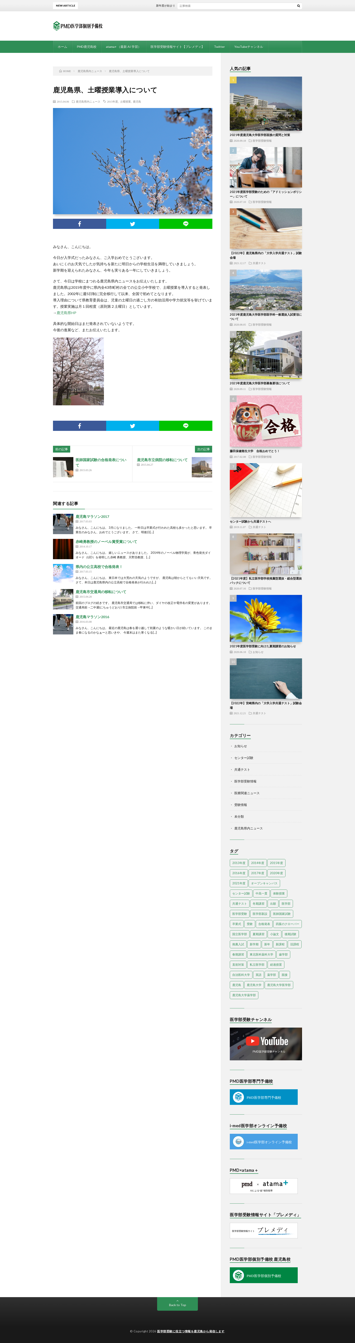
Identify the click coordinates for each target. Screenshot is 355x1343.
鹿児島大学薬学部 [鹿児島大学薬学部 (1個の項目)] (244, 995)
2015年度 (112, 101)
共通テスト (259, 263)
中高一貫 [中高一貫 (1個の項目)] (261, 893)
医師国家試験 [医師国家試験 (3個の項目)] (282, 914)
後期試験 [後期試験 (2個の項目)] (290, 934)
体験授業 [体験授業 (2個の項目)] (279, 893)
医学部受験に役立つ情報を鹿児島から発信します (190, 1331)
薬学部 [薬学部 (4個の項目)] (271, 975)
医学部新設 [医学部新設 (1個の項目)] (260, 914)
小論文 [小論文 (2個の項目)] (274, 934)
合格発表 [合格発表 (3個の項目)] (264, 924)
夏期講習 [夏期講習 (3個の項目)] (258, 934)
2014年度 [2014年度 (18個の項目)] (257, 863)
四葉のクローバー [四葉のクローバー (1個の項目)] (287, 924)
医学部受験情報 (262, 140)
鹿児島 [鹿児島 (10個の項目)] (236, 985)
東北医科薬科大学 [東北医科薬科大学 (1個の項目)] (261, 954)
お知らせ (258, 651)
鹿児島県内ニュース (88, 101)
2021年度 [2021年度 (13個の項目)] (238, 883)
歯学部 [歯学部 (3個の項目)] (283, 954)
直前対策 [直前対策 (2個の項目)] (238, 964)
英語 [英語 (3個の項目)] (258, 975)
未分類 (239, 816)
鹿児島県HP (66, 312)
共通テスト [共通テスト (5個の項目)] (239, 903)
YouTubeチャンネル (248, 47)
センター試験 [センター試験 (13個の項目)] (241, 893)
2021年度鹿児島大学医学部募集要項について (260, 383)
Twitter (219, 47)
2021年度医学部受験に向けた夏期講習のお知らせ (263, 646)
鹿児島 (137, 101)
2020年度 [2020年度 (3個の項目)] (276, 873)
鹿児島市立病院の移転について (162, 460)
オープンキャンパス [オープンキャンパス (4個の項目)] (264, 883)
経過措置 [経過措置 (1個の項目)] (276, 964)
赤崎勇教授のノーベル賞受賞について (106, 541)
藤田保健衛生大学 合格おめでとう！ (255, 451)
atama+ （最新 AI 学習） (123, 47)
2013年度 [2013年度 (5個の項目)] (238, 863)
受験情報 (240, 805)
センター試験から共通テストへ (250, 521)
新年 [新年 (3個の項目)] (267, 944)
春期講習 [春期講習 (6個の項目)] (238, 954)
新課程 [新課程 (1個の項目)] (280, 944)
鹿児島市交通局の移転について (101, 591)
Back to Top (177, 1305)
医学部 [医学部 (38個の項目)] (286, 903)
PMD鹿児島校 (86, 47)
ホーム (62, 47)
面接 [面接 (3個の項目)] (285, 975)
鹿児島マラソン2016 (92, 617)
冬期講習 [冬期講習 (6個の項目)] (258, 903)
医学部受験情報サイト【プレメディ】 (177, 47)
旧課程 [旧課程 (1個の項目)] (294, 944)
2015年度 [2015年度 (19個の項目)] (276, 863)
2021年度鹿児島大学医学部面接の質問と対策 (260, 135)
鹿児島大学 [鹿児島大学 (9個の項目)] (254, 985)
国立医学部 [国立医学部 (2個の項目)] (239, 934)
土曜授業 (125, 101)
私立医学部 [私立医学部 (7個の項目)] (257, 964)
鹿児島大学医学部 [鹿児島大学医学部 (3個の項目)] (279, 985)
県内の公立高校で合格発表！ (99, 566)
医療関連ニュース (247, 793)
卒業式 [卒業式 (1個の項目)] (236, 924)
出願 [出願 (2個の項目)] (273, 903)
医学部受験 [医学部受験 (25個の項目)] (239, 914)
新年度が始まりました (173, 5)
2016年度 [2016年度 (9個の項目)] (238, 873)
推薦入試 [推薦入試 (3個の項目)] (238, 944)
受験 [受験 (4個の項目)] (250, 924)
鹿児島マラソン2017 (92, 516)
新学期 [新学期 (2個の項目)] (254, 944)
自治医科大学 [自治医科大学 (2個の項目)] (241, 975)
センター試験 (243, 758)
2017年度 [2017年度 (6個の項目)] (257, 873)
